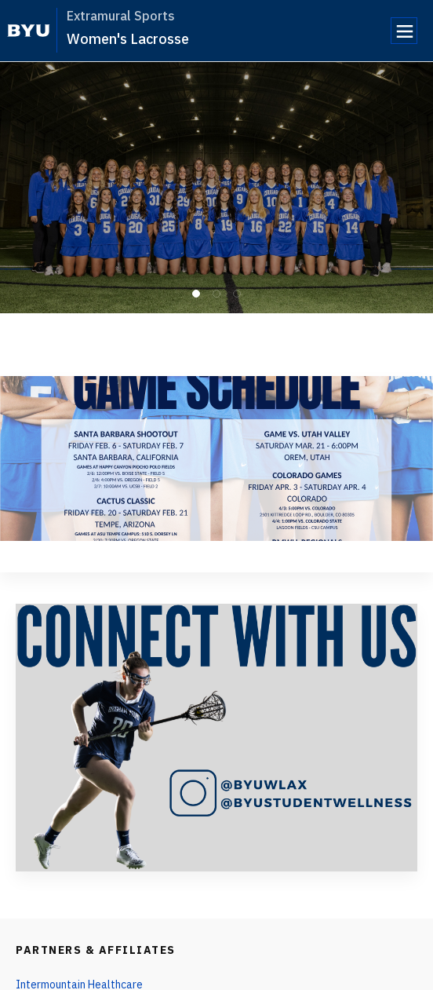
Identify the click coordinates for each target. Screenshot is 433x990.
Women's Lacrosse (128, 39)
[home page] (28, 30)
